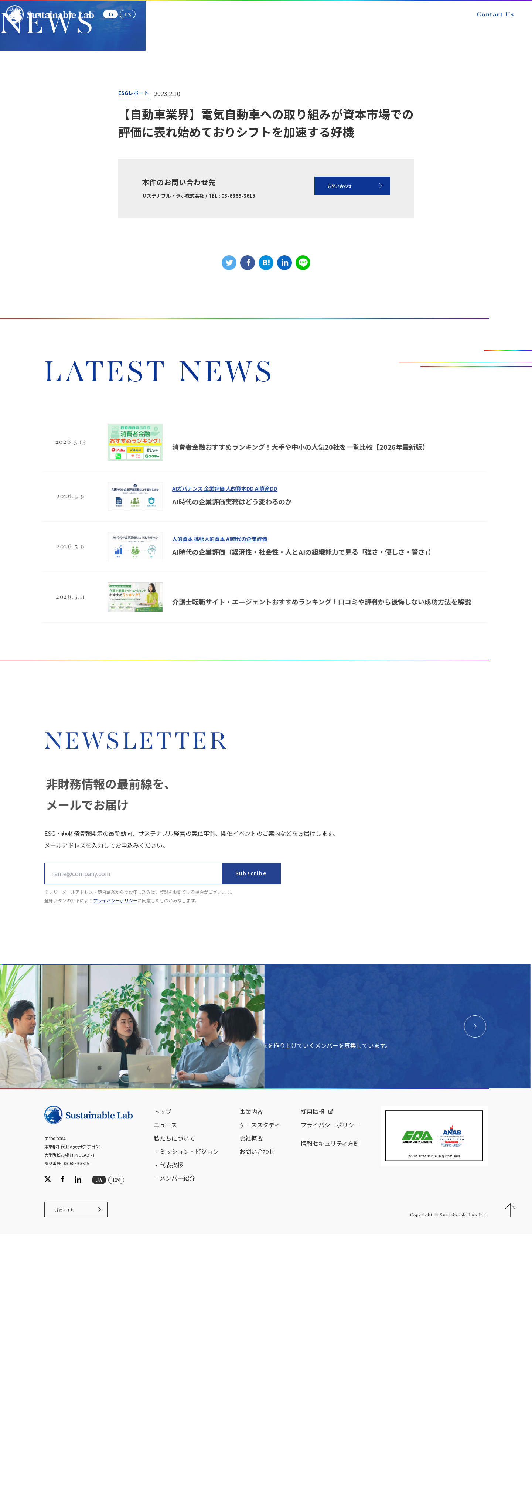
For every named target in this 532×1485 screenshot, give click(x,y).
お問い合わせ (323, 323)
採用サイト (71, 1457)
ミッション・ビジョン (189, 1396)
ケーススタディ (259, 1369)
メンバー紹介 (177, 1422)
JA (121, 21)
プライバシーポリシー (330, 1369)
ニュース (90, 166)
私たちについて (174, 1383)
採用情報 (312, 1356)
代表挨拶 (171, 1409)
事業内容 (251, 1356)
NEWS (125, 166)
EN (138, 21)
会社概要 (251, 1383)
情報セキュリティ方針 (330, 1388)
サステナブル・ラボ (39, 166)
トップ (162, 1356)
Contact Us (485, 21)
